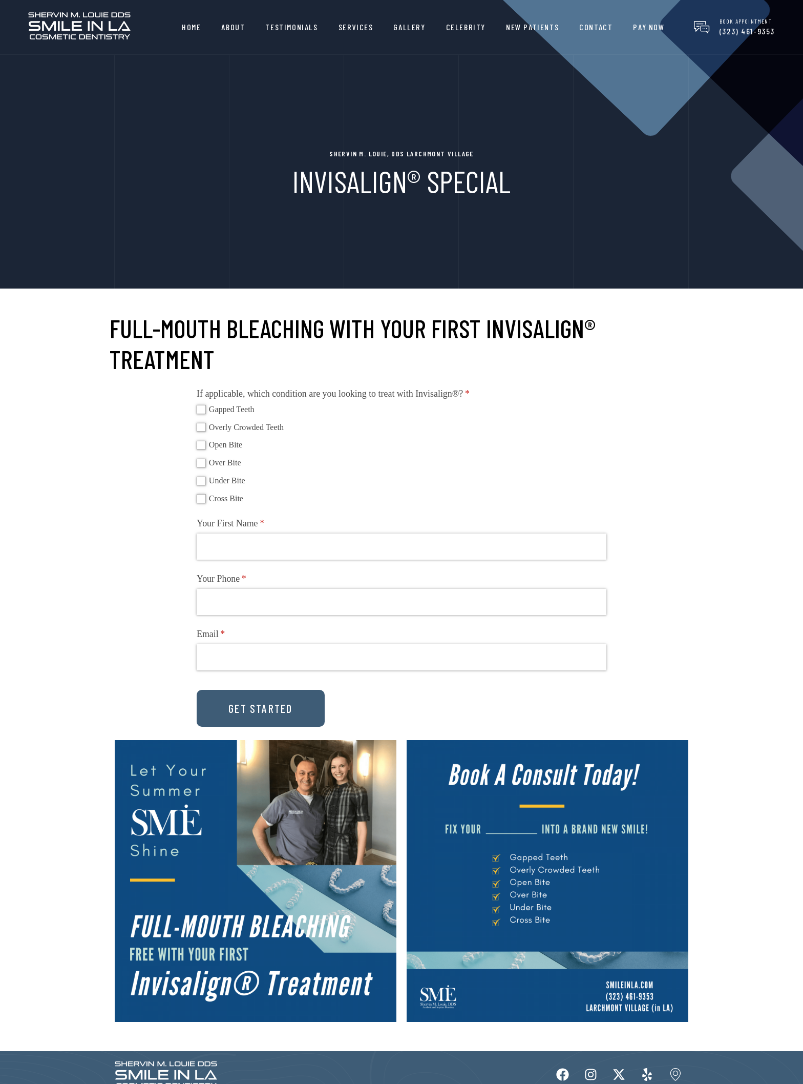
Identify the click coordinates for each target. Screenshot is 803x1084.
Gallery (409, 27)
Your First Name (245, 523)
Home (191, 27)
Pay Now (648, 27)
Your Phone (237, 578)
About (233, 27)
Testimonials (291, 27)
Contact (595, 27)
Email (226, 634)
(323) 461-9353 (747, 31)
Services (356, 27)
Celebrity (465, 27)
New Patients (532, 27)
